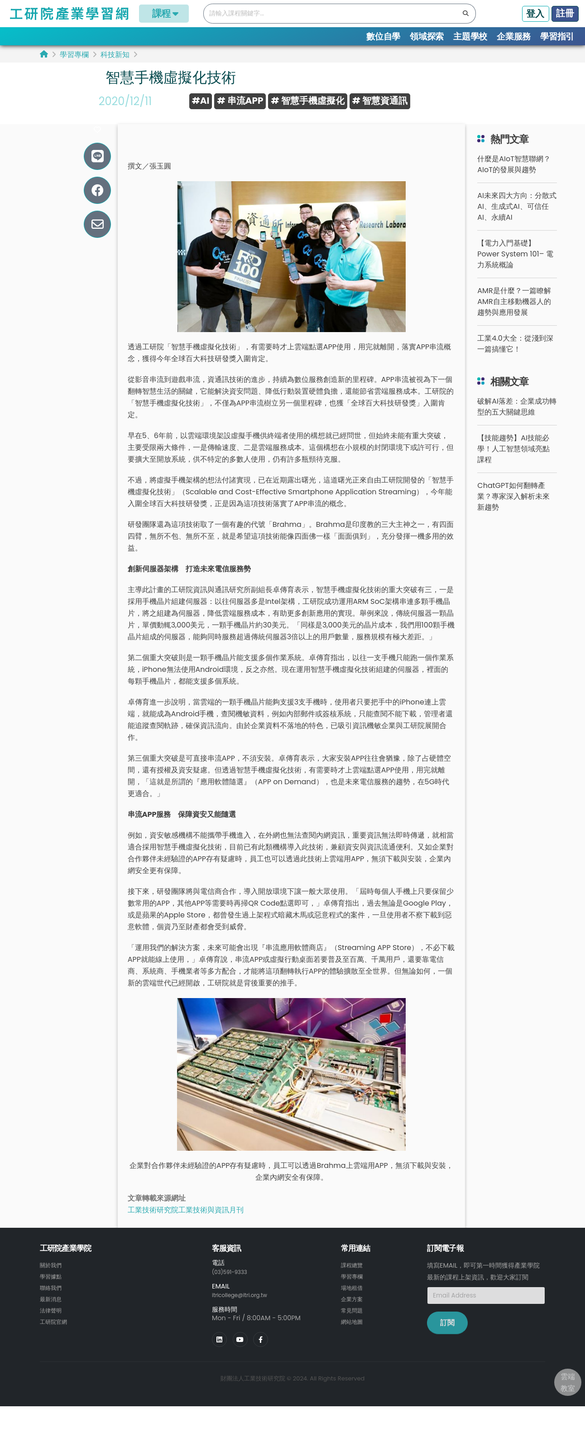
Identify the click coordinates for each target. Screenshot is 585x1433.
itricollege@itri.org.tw (246, 1309)
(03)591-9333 (233, 1287)
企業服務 (514, 36)
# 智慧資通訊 (380, 100)
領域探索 (427, 36)
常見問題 (353, 1323)
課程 (164, 13)
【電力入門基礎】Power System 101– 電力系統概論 (515, 269)
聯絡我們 (52, 1302)
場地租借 (353, 1302)
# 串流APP (240, 100)
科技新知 (115, 54)
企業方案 (353, 1312)
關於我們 (52, 1280)
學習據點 (52, 1291)
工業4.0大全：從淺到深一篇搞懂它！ (515, 359)
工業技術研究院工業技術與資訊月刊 (186, 1225)
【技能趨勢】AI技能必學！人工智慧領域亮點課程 (513, 464)
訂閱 (447, 1338)
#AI (201, 100)
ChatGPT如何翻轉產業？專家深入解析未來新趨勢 (513, 512)
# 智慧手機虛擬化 (307, 100)
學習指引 (557, 36)
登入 (535, 13)
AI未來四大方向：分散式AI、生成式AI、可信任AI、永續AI (516, 222)
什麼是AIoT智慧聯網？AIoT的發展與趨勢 (514, 179)
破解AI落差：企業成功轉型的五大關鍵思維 (516, 422)
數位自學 (383, 36)
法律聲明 (52, 1323)
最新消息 (52, 1312)
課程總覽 (353, 1280)
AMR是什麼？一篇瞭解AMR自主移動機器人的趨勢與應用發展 (514, 317)
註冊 (565, 13)
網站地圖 (353, 1334)
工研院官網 (56, 1334)
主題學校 (470, 36)
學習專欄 (74, 54)
